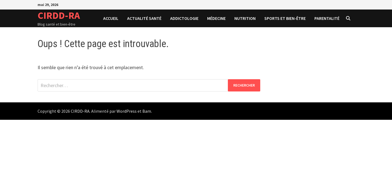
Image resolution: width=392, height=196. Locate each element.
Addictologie (184, 18)
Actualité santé (144, 18)
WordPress (127, 111)
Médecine (216, 18)
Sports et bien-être (285, 18)
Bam (146, 111)
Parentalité (326, 18)
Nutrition (245, 18)
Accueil (110, 18)
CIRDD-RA (59, 15)
